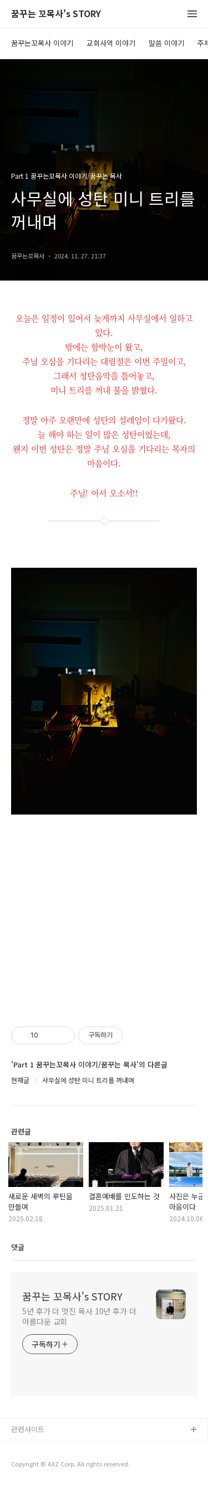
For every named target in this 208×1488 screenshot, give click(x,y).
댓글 (17, 1247)
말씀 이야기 (166, 43)
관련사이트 (27, 1429)
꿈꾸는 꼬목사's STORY (56, 14)
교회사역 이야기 (111, 43)
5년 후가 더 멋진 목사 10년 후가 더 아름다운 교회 (79, 1316)
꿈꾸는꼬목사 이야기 (42, 43)
